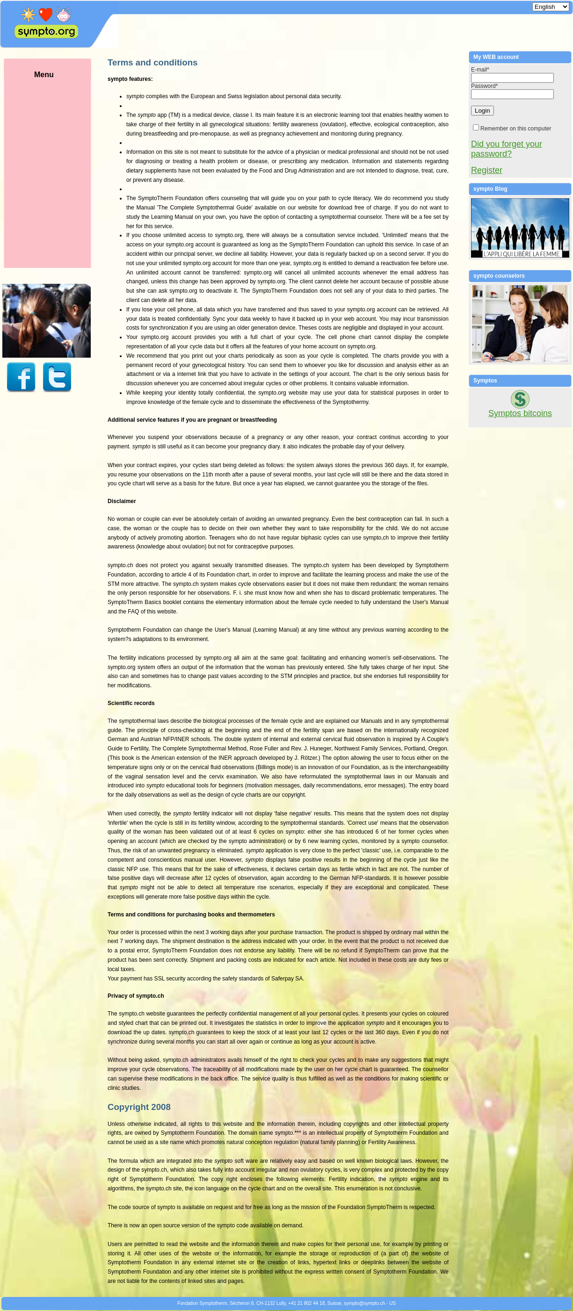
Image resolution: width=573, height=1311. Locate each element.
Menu (58, 169)
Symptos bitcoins (520, 413)
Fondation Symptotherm (202, 1303)
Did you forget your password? (506, 148)
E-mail (480, 69)
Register (486, 170)
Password (484, 86)
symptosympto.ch (364, 1303)
